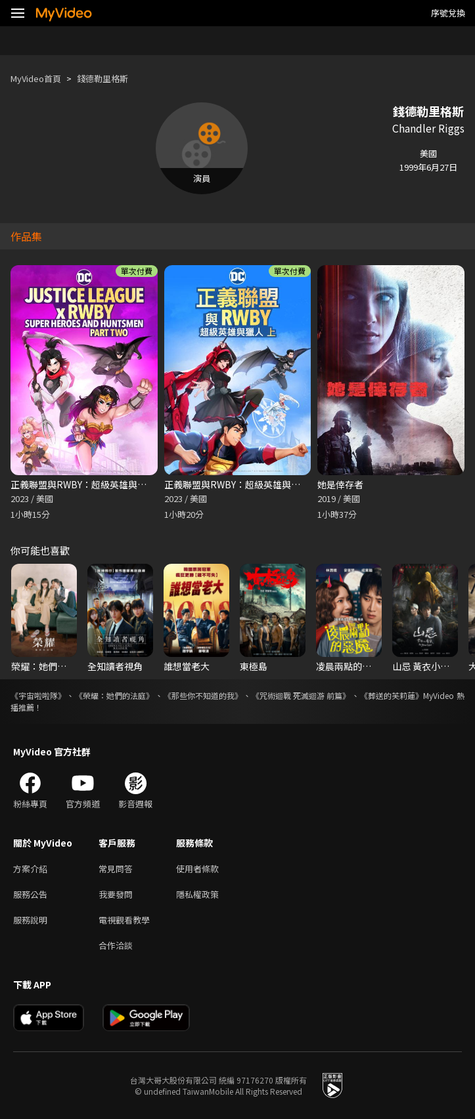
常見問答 (116, 868)
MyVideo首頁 (36, 78)
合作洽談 (116, 945)
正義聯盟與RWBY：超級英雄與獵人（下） (97, 484)
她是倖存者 (340, 484)
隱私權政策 (197, 894)
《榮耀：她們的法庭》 (114, 695)
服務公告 (30, 894)
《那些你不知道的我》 (203, 695)
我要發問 (116, 894)
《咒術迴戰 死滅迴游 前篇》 (301, 695)
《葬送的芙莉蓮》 (391, 695)
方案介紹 (30, 868)
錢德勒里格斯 (102, 78)
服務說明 (30, 920)
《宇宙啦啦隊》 (38, 695)
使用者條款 (197, 868)
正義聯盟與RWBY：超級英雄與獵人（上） (250, 484)
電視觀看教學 (124, 920)
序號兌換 (448, 13)
